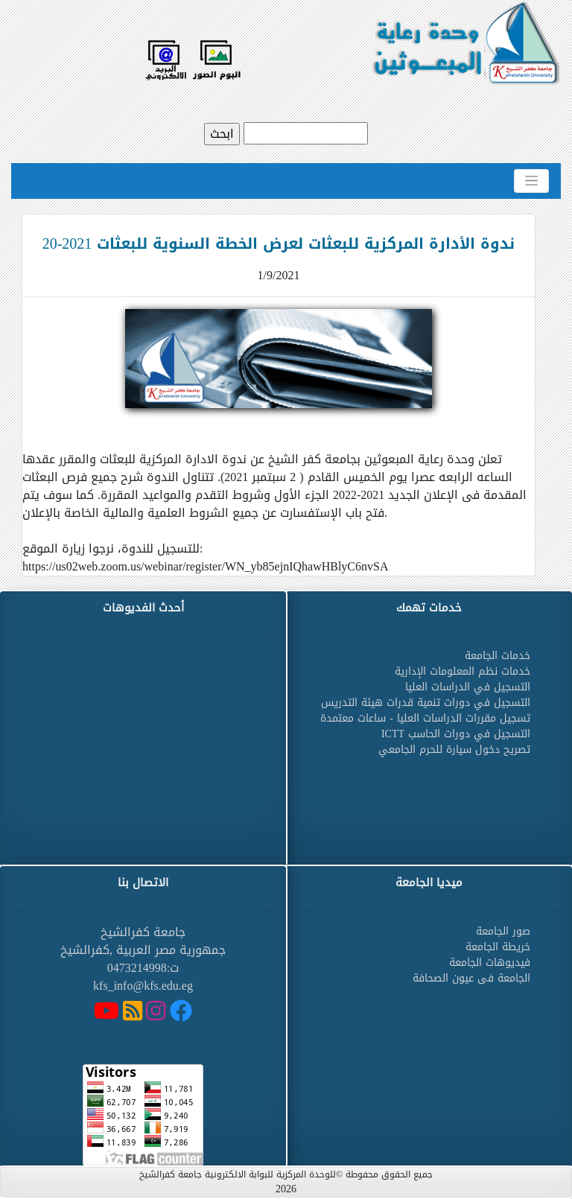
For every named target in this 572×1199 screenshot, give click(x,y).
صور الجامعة (503, 931)
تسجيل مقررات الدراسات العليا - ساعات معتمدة (425, 718)
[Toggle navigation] (531, 181)
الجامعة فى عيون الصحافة (471, 978)
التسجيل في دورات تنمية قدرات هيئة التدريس (425, 703)
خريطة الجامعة (497, 947)
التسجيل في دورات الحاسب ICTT (455, 734)
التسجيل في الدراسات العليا (467, 687)
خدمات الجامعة (497, 656)
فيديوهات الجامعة (489, 962)
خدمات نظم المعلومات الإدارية (462, 671)
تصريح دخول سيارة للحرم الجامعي (454, 750)
